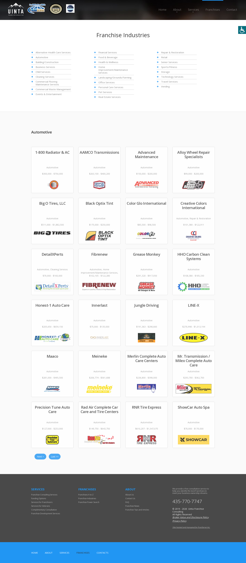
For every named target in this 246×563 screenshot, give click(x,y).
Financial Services (107, 52)
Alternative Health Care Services (53, 52)
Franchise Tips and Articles (137, 509)
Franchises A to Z (86, 494)
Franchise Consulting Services (44, 494)
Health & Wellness (108, 62)
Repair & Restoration (172, 52)
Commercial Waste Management (53, 89)
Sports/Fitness (169, 67)
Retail (164, 57)
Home (162, 9)
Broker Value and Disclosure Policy (190, 517)
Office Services (106, 82)
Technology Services (172, 76)
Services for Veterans (40, 506)
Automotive (42, 57)
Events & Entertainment (49, 94)
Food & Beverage (108, 57)
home (34, 552)
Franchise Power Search (88, 502)
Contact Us (130, 498)
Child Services (43, 71)
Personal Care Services (110, 87)
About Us (129, 494)
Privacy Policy (179, 520)
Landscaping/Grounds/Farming (114, 77)
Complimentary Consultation (44, 509)
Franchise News (132, 506)
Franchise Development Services (45, 513)
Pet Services (105, 92)
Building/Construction (47, 62)
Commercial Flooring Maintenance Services (47, 83)
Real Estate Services (109, 97)
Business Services (45, 67)
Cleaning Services (45, 76)
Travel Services (169, 81)
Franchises (213, 9)
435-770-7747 (187, 501)
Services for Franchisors (41, 502)
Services (193, 9)
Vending (165, 86)
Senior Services (169, 62)
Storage (165, 71)
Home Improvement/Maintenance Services (113, 69)
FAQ (127, 502)
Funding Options (38, 498)
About (177, 9)
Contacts (102, 552)
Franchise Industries (87, 498)
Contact (232, 9)
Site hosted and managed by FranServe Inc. (191, 527)
